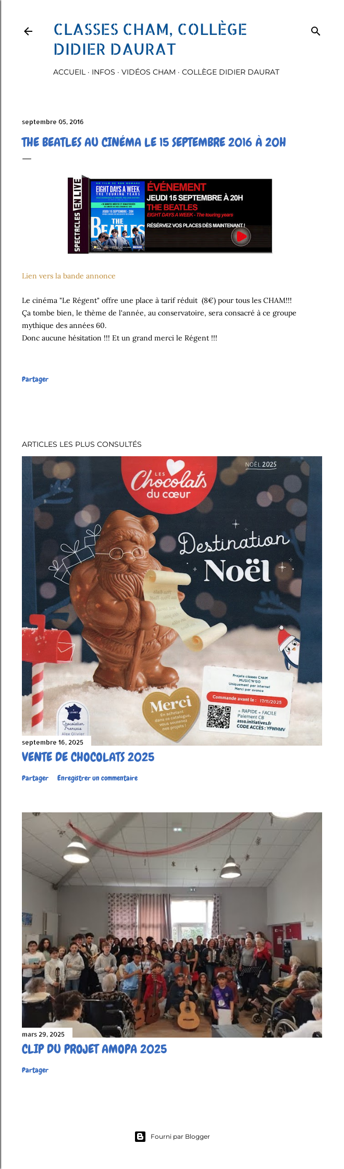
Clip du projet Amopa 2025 (94, 1049)
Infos (103, 72)
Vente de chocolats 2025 (88, 757)
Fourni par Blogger (172, 1136)
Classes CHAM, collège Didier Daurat (150, 38)
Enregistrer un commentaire (97, 778)
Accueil (69, 72)
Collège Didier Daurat (230, 72)
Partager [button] (35, 379)
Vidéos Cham (148, 72)
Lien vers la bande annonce (69, 276)
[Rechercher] (316, 29)
